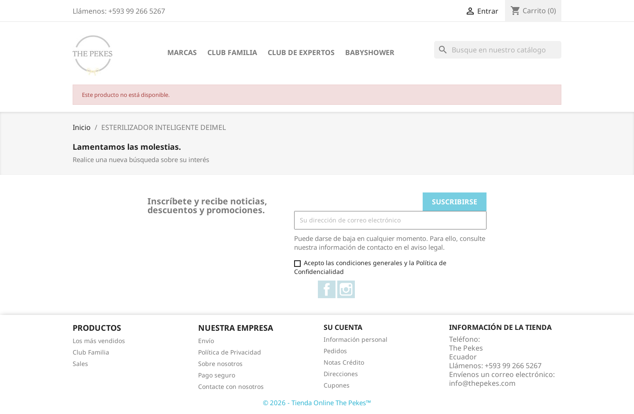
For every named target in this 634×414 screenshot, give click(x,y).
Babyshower (369, 52)
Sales (80, 363)
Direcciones (341, 374)
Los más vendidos (99, 340)
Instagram (346, 289)
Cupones (337, 385)
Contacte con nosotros (231, 386)
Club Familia (232, 52)
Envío (206, 340)
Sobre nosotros (220, 363)
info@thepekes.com (482, 383)
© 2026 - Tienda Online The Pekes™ (317, 402)
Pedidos (335, 351)
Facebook (326, 289)
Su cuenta (343, 327)
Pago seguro (216, 375)
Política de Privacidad (229, 352)
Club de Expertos (301, 52)
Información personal (355, 339)
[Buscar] (497, 50)
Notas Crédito (344, 362)
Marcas (182, 52)
